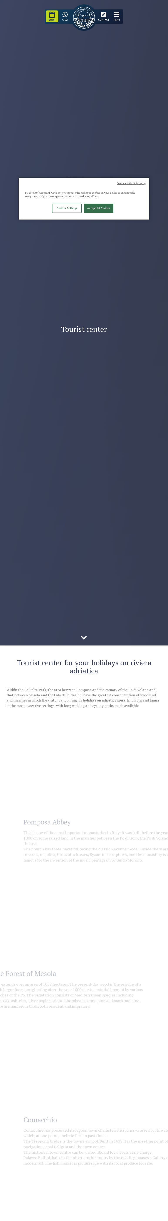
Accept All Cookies (98, 208)
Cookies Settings (67, 208)
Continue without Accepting (131, 183)
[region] (84, 199)
